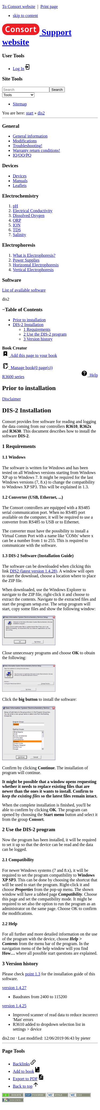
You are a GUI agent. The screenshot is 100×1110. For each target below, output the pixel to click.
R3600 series (13, 376)
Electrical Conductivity (33, 210)
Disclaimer (11, 399)
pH (15, 206)
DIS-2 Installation (28, 324)
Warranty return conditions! (36, 150)
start (29, 113)
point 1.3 (32, 974)
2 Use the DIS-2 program (45, 334)
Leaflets (20, 185)
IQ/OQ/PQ (22, 155)
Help (89, 375)
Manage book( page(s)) (27, 367)
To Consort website (18, 6)
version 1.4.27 (14, 987)
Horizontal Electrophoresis (36, 265)
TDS (17, 230)
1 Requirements (36, 329)
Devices (20, 176)
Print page (49, 6)
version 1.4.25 (14, 1006)
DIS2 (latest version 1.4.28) (33, 571)
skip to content (25, 15)
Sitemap (20, 104)
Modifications (25, 141)
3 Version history (38, 339)
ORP (17, 220)
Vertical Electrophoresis (33, 269)
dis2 (41, 113)
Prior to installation (29, 320)
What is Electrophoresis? (34, 255)
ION (16, 225)
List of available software (24, 290)
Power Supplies (26, 260)
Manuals (20, 180)
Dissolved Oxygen (29, 215)
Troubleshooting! (27, 145)
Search (57, 90)
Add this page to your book (29, 355)
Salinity (19, 234)
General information (30, 136)
